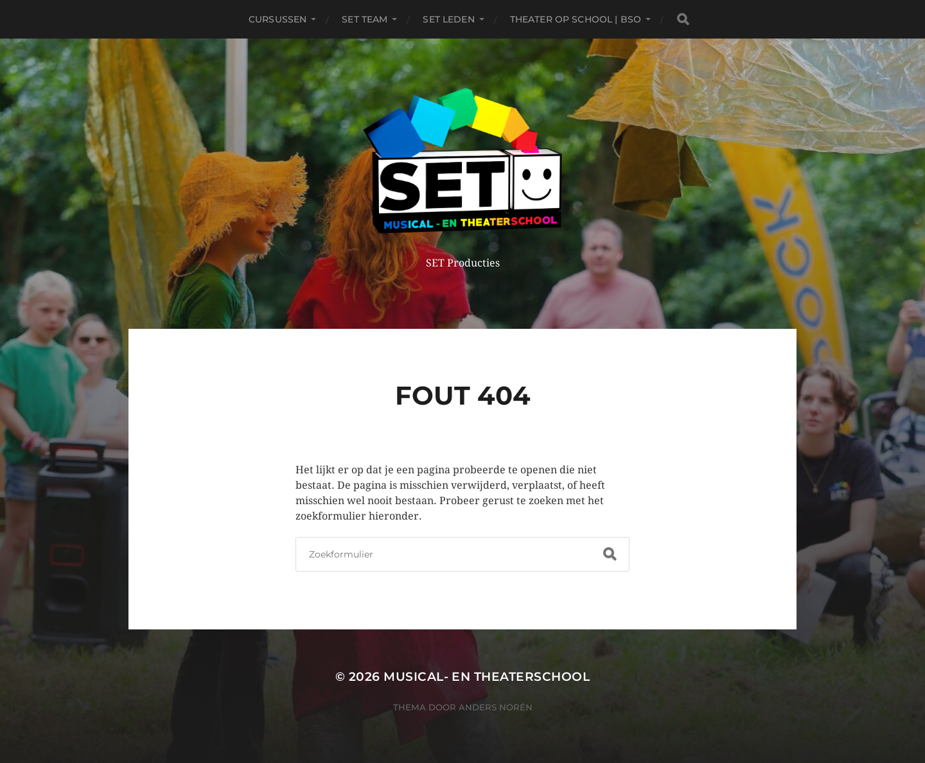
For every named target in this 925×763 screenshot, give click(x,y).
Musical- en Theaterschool (486, 676)
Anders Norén (496, 707)
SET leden (448, 19)
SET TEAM (364, 19)
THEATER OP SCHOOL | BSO (575, 19)
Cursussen (277, 19)
